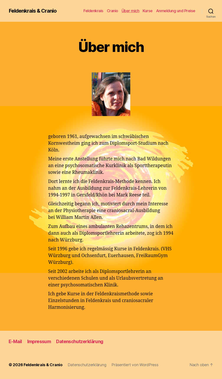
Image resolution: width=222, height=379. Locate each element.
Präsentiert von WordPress (134, 364)
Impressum (39, 341)
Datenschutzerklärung (79, 341)
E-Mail (15, 341)
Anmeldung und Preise (175, 10)
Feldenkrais (93, 10)
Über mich (130, 10)
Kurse (148, 10)
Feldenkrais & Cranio (33, 10)
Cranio (112, 10)
